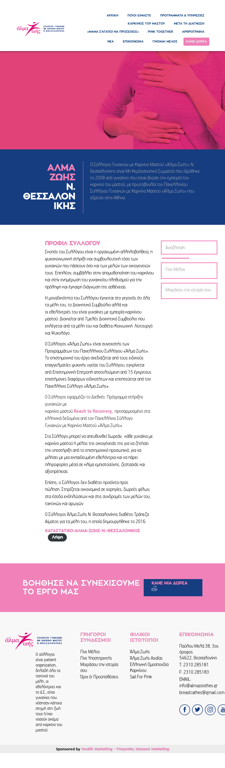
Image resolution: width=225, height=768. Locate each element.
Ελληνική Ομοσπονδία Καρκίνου (149, 667)
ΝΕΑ (110, 41)
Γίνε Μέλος (90, 651)
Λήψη (57, 537)
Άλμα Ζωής (140, 651)
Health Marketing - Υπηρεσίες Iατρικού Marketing (125, 749)
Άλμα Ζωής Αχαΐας (146, 658)
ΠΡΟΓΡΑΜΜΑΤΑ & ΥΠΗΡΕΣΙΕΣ (182, 15)
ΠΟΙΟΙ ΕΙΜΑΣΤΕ (139, 15)
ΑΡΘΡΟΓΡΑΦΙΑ (193, 31)
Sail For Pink (141, 677)
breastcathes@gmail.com (202, 692)
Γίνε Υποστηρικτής (96, 658)
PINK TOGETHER (160, 31)
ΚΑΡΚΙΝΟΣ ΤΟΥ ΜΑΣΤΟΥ (146, 23)
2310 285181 (196, 665)
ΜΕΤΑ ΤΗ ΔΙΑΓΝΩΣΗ (189, 23)
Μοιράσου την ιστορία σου (99, 667)
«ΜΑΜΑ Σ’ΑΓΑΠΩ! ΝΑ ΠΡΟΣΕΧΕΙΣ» (113, 31)
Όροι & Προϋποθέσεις (99, 677)
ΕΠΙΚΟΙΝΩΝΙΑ (133, 41)
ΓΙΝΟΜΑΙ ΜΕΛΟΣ (165, 41)
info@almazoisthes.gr (198, 685)
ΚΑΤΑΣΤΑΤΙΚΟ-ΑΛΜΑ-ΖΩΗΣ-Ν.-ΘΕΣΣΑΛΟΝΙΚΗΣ (92, 531)
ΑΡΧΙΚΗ (112, 15)
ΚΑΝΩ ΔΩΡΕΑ (196, 41)
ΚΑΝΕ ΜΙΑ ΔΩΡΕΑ (169, 583)
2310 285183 (196, 672)
